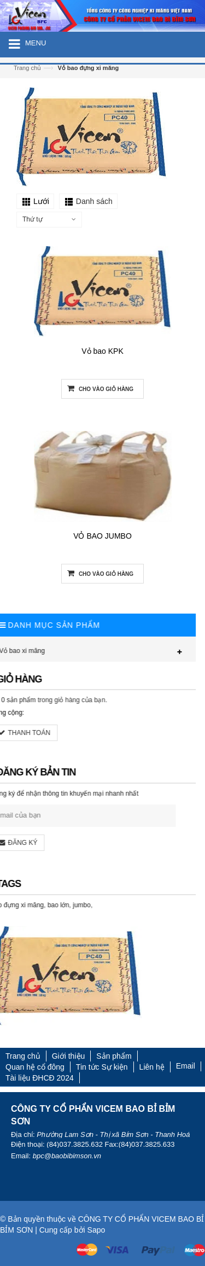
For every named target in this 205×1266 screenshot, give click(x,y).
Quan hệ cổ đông (35, 1067)
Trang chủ (27, 68)
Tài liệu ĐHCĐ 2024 (39, 1078)
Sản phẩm (113, 1056)
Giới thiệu (68, 1056)
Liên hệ (152, 1067)
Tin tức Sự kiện (102, 1067)
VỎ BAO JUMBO (102, 536)
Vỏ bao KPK (102, 351)
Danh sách (94, 201)
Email (185, 1065)
